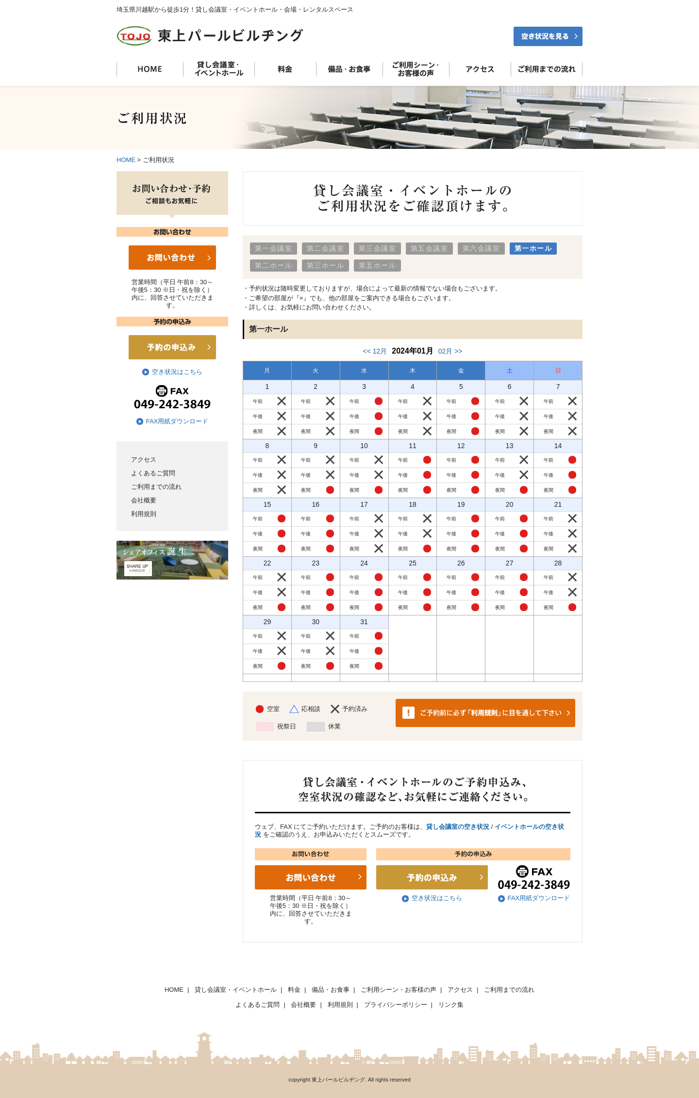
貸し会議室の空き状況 (457, 826)
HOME (125, 159)
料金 (294, 989)
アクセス (143, 459)
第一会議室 (273, 248)
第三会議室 (377, 248)
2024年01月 (412, 351)
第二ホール (273, 265)
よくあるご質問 (153, 473)
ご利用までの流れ (156, 486)
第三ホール (325, 265)
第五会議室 (429, 248)
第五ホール (377, 265)
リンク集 (451, 1004)
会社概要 (143, 500)
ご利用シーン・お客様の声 (398, 989)
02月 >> (450, 351)
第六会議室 (481, 248)
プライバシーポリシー (395, 1004)
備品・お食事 (331, 989)
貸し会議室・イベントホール (236, 989)
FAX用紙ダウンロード (177, 421)
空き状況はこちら (177, 371)
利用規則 (143, 513)
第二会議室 (325, 248)
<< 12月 (375, 351)
